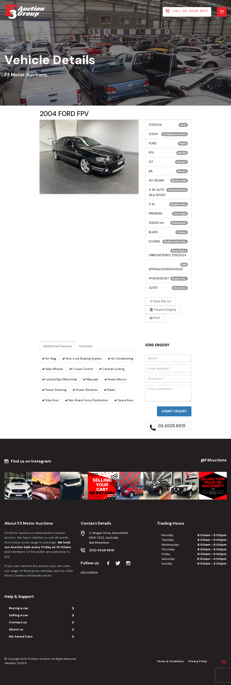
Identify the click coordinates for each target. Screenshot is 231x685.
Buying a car (18, 608)
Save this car (160, 301)
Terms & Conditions (170, 661)
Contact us (18, 622)
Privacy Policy (198, 661)
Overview (85, 346)
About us (16, 629)
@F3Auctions (214, 460)
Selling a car (18, 615)
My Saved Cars (21, 636)
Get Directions (99, 542)
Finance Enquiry (163, 309)
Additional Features (57, 346)
